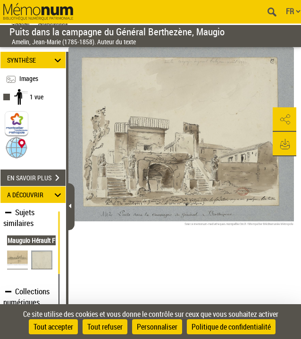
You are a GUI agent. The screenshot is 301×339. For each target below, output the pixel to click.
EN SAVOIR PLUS (36, 178)
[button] (16, 147)
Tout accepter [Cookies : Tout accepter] (53, 327)
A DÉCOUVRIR (35, 194)
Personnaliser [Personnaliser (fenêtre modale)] (157, 327)
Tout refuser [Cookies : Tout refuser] (105, 327)
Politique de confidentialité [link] (231, 327)
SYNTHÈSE (35, 60)
